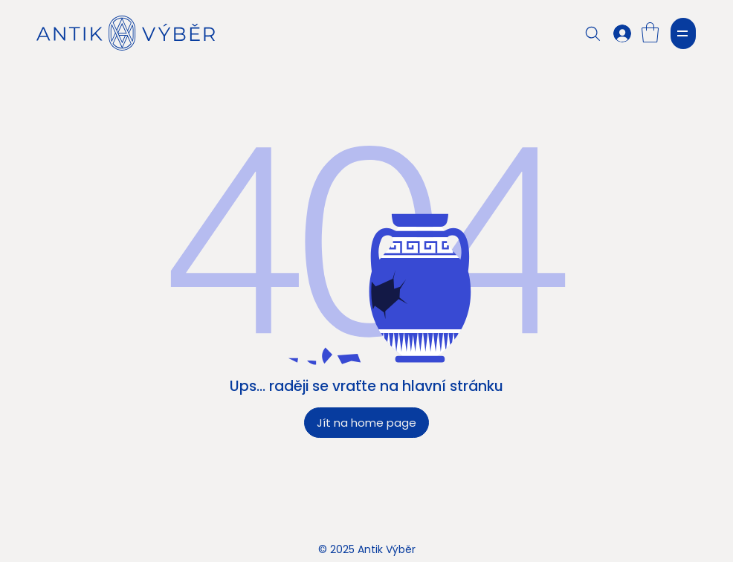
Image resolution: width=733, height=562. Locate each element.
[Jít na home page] (366, 422)
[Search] (593, 33)
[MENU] (683, 33)
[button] (650, 32)
